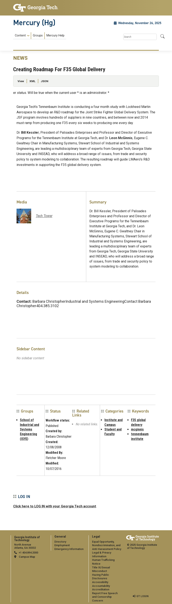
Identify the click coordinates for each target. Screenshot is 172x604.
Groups (38, 35)
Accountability (101, 585)
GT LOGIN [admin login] (142, 596)
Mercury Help (55, 35)
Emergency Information (68, 549)
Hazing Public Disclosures (100, 576)
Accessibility (100, 582)
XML (32, 81)
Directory (60, 541)
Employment (62, 545)
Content (20, 35)
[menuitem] (39, 35)
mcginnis (137, 429)
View (21, 81)
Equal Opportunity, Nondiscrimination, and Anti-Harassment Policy (106, 545)
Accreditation (100, 589)
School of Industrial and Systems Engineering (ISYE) (29, 429)
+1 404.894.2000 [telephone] (28, 552)
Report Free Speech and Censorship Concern (105, 597)
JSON (44, 81)
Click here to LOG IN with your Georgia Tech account (54, 506)
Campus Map (27, 556)
